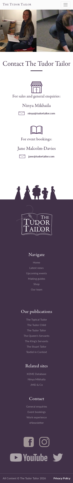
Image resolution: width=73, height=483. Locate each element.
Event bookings (37, 412)
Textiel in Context (36, 352)
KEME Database (36, 374)
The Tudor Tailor (36, 330)
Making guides (36, 279)
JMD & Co (36, 385)
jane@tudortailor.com (41, 156)
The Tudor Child (36, 325)
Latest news (36, 268)
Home (36, 262)
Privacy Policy (61, 478)
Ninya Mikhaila (36, 379)
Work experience (36, 417)
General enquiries (36, 406)
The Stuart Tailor (36, 346)
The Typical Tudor (36, 319)
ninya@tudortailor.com (41, 113)
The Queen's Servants (36, 336)
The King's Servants (36, 341)
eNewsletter (36, 423)
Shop (36, 284)
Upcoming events (36, 273)
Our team (36, 289)
